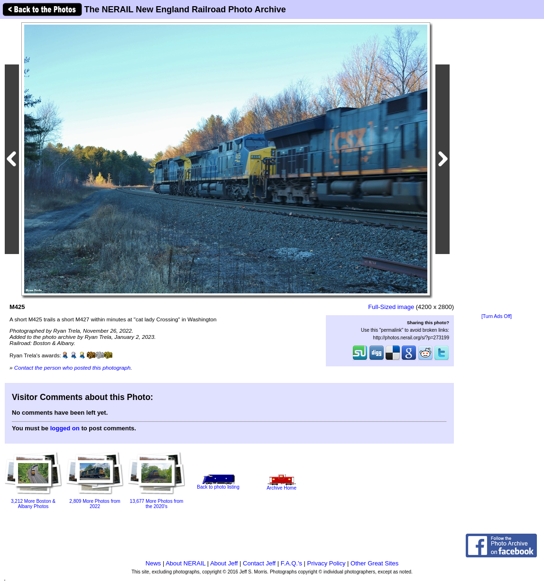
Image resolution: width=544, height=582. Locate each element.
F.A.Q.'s (291, 563)
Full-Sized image (391, 306)
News (153, 563)
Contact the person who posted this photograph (72, 367)
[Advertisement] (497, 167)
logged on (65, 428)
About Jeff (224, 563)
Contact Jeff (259, 563)
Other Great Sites (374, 563)
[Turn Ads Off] (496, 316)
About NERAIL (185, 563)
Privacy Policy (326, 563)
